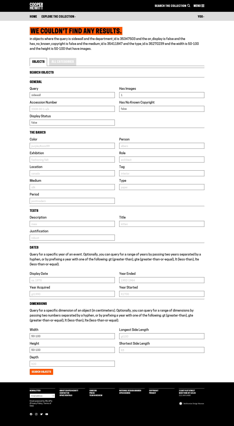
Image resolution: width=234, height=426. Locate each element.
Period (34, 194)
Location (36, 167)
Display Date (39, 274)
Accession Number (43, 102)
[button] (199, 6)
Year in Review (95, 396)
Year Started (128, 287)
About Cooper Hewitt (69, 391)
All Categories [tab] (62, 62)
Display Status (40, 116)
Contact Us (64, 393)
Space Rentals (66, 396)
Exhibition (37, 153)
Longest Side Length (134, 330)
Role (122, 153)
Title (122, 217)
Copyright (153, 391)
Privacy (152, 393)
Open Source (124, 393)
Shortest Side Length (134, 344)
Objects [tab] (38, 62)
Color (33, 139)
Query (34, 89)
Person (124, 139)
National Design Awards (130, 391)
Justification (39, 231)
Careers (93, 391)
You (201, 16)
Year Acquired (40, 287)
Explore (58, 16)
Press (92, 393)
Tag (122, 167)
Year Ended (127, 274)
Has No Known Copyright (137, 102)
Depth (34, 357)
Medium (35, 181)
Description (38, 217)
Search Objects (41, 372)
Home (33, 16)
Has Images (127, 89)
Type (122, 181)
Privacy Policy (36, 403)
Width (34, 330)
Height (34, 344)
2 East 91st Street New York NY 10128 (187, 392)
